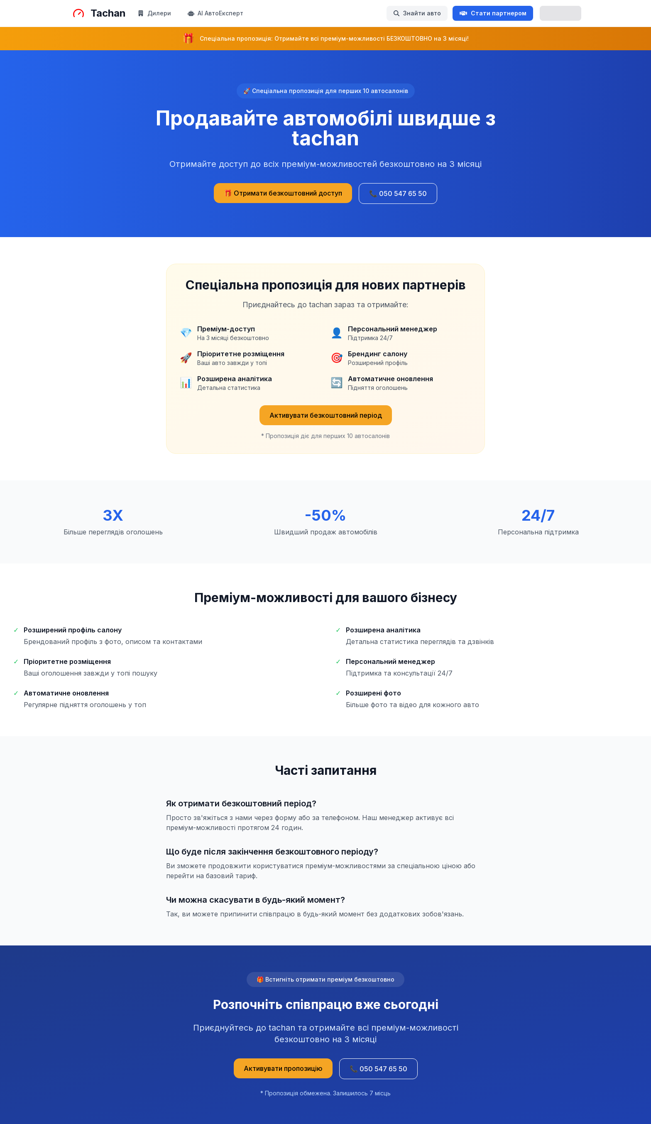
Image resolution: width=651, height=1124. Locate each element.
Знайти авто (417, 13)
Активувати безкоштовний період (325, 415)
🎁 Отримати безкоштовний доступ (283, 193)
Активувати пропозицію (283, 1068)
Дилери (154, 13)
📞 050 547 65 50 (398, 193)
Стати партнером (492, 13)
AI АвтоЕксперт (215, 13)
